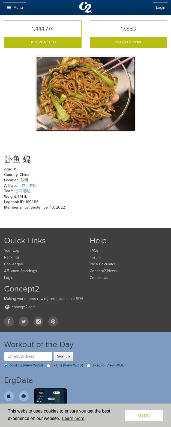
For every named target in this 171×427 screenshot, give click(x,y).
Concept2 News (103, 271)
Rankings (12, 257)
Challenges (13, 264)
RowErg (23, 365)
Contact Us (99, 278)
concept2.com (19, 307)
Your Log (11, 250)
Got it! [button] (144, 415)
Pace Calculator (103, 264)
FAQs (94, 250)
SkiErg (65, 365)
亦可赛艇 (29, 186)
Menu (14, 9)
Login (160, 7)
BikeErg (106, 365)
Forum (95, 257)
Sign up (63, 356)
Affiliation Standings (20, 271)
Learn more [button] (73, 418)
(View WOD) (33, 365)
